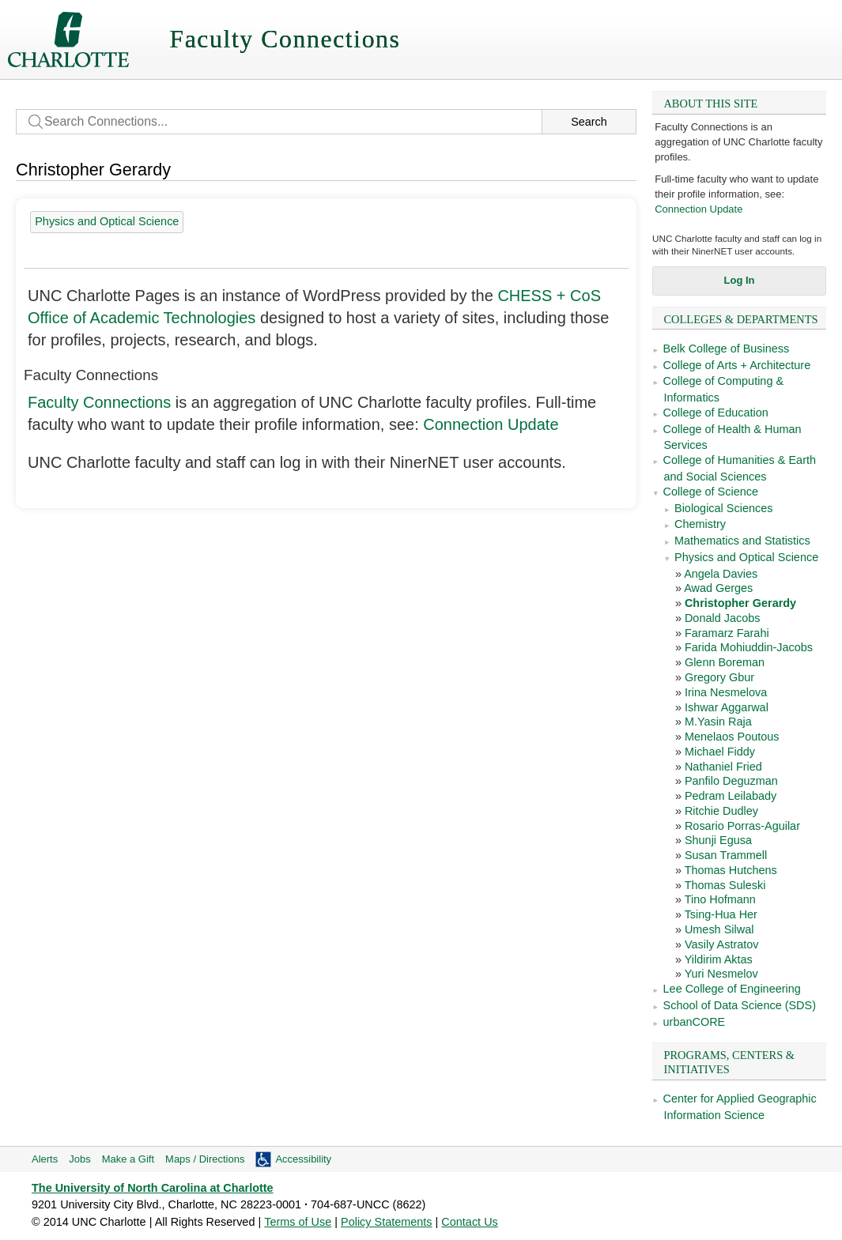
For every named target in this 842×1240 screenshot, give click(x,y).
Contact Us (469, 1222)
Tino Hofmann (720, 899)
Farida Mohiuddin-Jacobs (749, 647)
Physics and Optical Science (746, 557)
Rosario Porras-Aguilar (742, 826)
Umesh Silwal (719, 929)
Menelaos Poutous (732, 736)
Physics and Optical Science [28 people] (107, 221)
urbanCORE (694, 1022)
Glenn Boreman (725, 662)
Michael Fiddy (720, 751)
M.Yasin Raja (718, 721)
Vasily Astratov (722, 944)
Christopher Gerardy (740, 603)
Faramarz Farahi (727, 633)
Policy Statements (386, 1222)
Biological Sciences (723, 508)
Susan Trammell (726, 855)
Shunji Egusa (718, 840)
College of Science (710, 491)
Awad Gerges (718, 588)
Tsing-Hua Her (721, 914)
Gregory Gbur (719, 677)
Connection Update (698, 209)
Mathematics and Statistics (742, 540)
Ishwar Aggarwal (726, 707)
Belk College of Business (726, 348)
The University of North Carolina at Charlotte (153, 1188)
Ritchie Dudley (721, 811)
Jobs (79, 1159)
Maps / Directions (204, 1159)
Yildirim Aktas (719, 959)
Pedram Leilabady (730, 796)
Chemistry (700, 524)
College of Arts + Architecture (737, 365)
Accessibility (303, 1159)
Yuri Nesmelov (721, 973)
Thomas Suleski (725, 885)
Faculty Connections (99, 402)
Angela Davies (720, 573)
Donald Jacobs (723, 618)
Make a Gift (128, 1159)
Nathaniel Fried (723, 766)
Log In (739, 280)
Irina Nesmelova (726, 692)
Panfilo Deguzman (731, 781)
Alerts (45, 1159)
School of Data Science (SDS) (739, 1005)
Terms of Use (297, 1222)
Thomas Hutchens (731, 870)
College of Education (715, 412)
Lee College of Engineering (732, 988)
